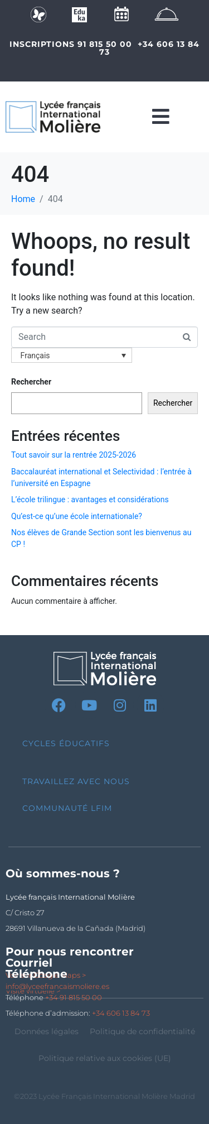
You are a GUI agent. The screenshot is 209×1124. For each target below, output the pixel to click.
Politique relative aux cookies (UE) (104, 1058)
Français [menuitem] (35, 355)
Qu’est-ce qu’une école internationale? (76, 516)
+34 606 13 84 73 (149, 48)
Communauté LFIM (67, 808)
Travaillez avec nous (76, 781)
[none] (71, 355)
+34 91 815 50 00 (73, 997)
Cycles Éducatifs (66, 743)
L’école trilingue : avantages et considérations (90, 499)
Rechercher (31, 381)
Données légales (46, 1031)
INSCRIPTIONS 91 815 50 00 (70, 44)
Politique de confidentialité (142, 1031)
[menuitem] (71, 355)
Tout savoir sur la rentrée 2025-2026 (73, 454)
